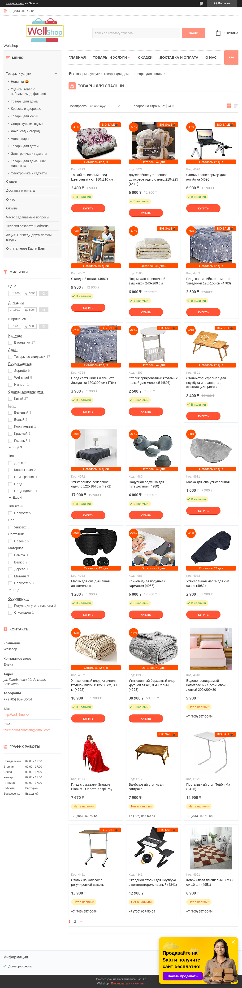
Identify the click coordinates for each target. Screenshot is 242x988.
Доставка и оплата (20, 190)
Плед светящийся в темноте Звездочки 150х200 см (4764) (93, 380)
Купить (88, 208)
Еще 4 (17, 497)
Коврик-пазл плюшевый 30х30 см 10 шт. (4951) (209, 882)
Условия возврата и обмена (27, 226)
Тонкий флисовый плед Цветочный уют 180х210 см (92, 177)
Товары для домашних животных (28, 163)
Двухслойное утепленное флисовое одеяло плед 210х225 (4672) (153, 179)
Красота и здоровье (26, 109)
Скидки (11, 181)
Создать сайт (15, 3)
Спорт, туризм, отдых (27, 124)
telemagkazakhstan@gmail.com (27, 730)
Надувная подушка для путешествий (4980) (146, 484)
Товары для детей (25, 146)
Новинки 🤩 (20, 82)
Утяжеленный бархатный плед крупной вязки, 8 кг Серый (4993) (152, 685)
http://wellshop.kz (16, 715)
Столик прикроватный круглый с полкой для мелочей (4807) (153, 380)
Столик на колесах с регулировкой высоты (87, 882)
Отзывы (12, 208)
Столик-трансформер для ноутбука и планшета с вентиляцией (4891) (206, 382)
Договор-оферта (20, 966)
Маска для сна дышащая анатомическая (90, 583)
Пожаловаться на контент (128, 983)
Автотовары (20, 139)
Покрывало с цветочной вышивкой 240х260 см (147, 281)
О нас (10, 199)
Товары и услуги (18, 73)
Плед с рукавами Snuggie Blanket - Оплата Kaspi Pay (91, 787)
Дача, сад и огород (25, 131)
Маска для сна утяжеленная (207, 482)
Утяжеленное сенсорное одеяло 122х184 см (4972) (91, 484)
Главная (77, 57)
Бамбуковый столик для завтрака (147, 787)
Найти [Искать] (193, 33)
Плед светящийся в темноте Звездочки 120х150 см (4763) (208, 281)
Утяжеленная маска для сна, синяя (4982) (208, 583)
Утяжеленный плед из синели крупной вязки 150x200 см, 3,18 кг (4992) (95, 685)
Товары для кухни (24, 116)
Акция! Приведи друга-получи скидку (29, 237)
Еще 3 (17, 447)
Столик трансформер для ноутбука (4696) (206, 177)
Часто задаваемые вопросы (27, 217)
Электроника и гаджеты (29, 153)
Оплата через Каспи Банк (25, 248)
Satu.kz (141, 979)
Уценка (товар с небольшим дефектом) (28, 91)
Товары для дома (24, 101)
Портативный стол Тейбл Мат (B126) (209, 787)
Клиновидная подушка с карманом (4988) (147, 583)
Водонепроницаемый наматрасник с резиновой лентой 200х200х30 (205, 685)
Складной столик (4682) (89, 279)
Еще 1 (17, 590)
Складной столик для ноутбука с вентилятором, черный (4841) (153, 882)
